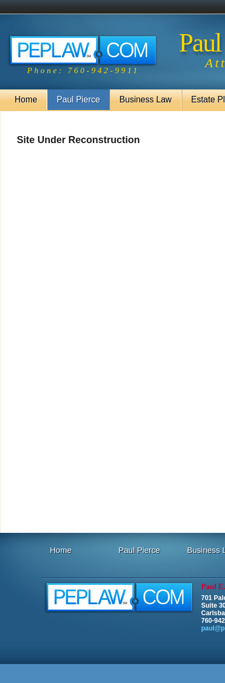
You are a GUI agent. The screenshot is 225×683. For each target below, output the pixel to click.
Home (26, 99)
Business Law (145, 99)
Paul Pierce (78, 99)
